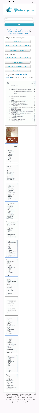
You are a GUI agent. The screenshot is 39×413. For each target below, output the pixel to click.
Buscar (19, 24)
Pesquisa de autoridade (14, 31)
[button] (9, 1)
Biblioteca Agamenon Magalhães (5, 1)
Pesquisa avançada (12, 30)
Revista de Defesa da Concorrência (17, 58)
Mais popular (12, 33)
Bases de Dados (17, 71)
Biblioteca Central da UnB (17, 50)
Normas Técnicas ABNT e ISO (17, 66)
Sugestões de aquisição (23, 33)
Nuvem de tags (26, 31)
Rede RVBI (17, 41)
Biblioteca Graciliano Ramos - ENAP (17, 46)
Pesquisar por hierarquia (24, 30)
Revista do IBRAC (17, 62)
